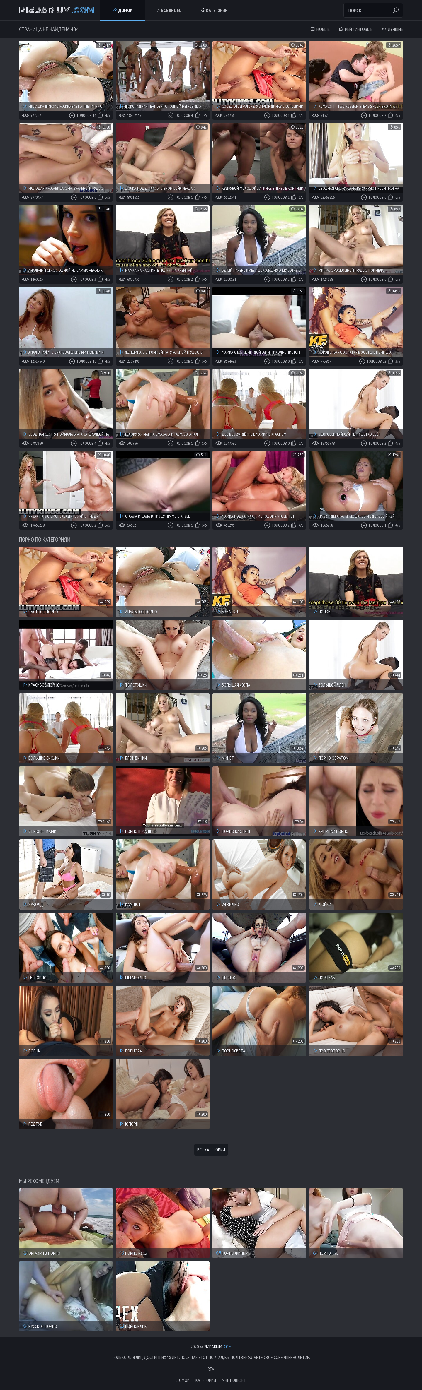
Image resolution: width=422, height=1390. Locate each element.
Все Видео (168, 10)
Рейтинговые (355, 29)
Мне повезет (234, 1380)
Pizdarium (56, 10)
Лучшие (392, 29)
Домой (122, 10)
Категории (214, 10)
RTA (211, 1369)
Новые (320, 29)
